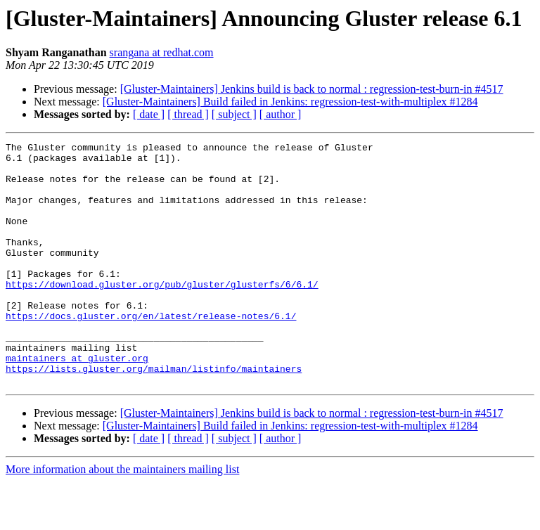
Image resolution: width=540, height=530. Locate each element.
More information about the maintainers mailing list (122, 518)
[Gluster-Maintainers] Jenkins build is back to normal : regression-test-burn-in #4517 (311, 89)
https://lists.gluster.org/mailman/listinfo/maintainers (154, 414)
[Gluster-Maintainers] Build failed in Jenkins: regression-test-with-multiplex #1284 (290, 102)
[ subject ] (234, 114)
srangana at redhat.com (162, 52)
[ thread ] (188, 114)
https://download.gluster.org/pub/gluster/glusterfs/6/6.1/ (162, 313)
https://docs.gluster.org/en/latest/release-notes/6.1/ (151, 351)
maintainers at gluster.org (77, 402)
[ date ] (149, 114)
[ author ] (280, 114)
